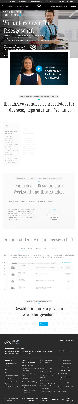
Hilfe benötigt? (10, 6)
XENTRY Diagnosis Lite (46, 369)
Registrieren (43, 324)
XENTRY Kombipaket (27, 365)
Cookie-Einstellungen (69, 399)
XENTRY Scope (44, 380)
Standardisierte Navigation (21, 6)
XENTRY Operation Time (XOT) (28, 374)
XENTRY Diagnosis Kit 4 (64, 360)
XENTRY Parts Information (29, 379)
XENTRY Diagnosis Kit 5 (64, 363)
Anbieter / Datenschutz (56, 6)
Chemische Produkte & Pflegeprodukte (10, 383)
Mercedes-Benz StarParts (11, 379)
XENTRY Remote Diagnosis (47, 391)
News (5, 369)
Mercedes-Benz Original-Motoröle (11, 388)
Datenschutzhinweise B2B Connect (32, 399)
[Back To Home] (39, 6)
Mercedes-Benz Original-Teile (12, 375)
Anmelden (73, 6)
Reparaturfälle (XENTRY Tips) (30, 382)
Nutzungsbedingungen (57, 399)
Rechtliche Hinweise (45, 399)
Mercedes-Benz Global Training (10, 364)
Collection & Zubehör (63, 383)
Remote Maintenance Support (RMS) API (46, 361)
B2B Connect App (62, 380)
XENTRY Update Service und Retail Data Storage (48, 384)
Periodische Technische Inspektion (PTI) (28, 391)
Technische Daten (62, 373)
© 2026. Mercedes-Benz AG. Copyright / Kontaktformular (15, 399)
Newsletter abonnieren (65, 351)
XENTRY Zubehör (44, 388)
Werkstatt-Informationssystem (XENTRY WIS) (30, 369)
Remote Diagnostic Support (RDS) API (47, 376)
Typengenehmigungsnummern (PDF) (66, 387)
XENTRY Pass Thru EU (46, 372)
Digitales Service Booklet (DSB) (29, 386)
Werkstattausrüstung (63, 367)
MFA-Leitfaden (62, 391)
